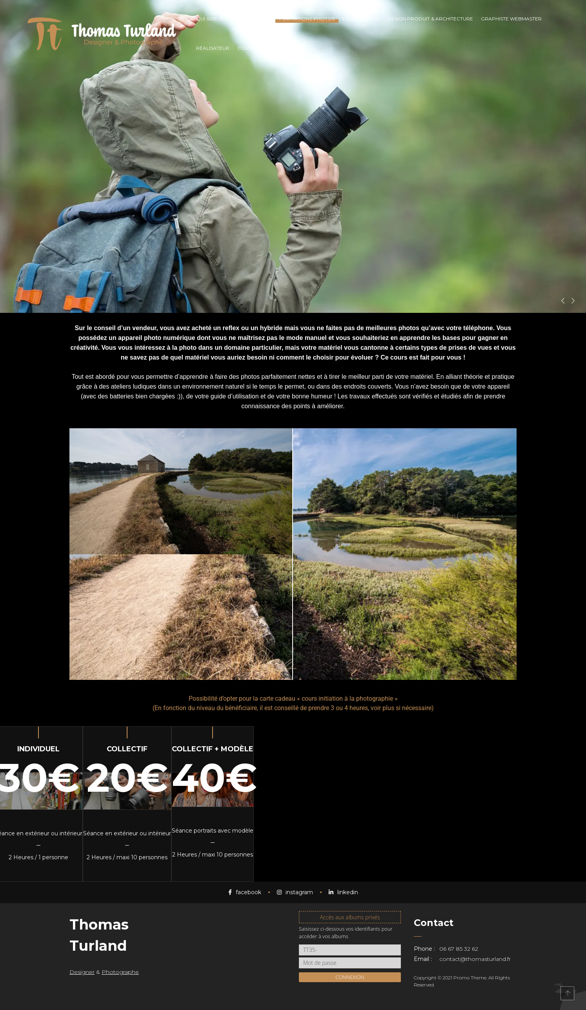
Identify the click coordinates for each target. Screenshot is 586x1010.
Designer (82, 971)
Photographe (120, 971)
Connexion (349, 977)
